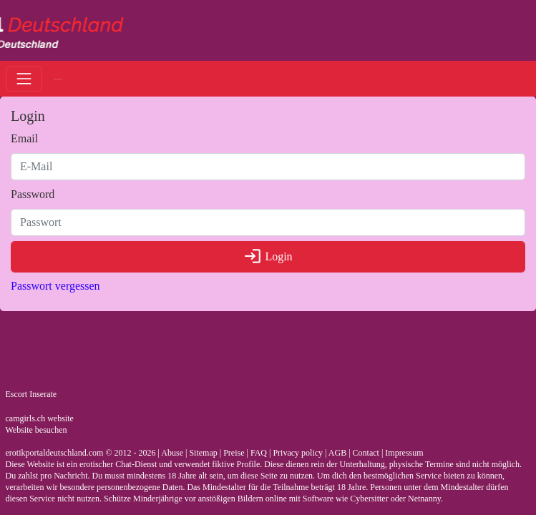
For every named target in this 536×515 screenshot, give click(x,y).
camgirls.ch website (40, 418)
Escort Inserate (31, 394)
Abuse (172, 453)
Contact (366, 453)
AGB (337, 453)
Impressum (404, 453)
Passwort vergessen (55, 286)
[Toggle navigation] (24, 78)
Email (24, 138)
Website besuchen (36, 430)
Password (32, 194)
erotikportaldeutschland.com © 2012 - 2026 (81, 453)
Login (267, 256)
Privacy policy (298, 453)
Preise (233, 453)
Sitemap (203, 453)
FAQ (258, 453)
